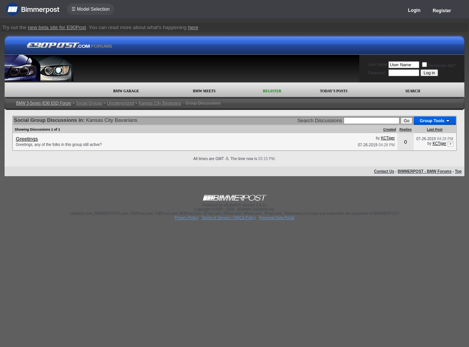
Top (458, 171)
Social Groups (89, 103)
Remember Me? (439, 66)
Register (442, 10)
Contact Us (384, 171)
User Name (378, 64)
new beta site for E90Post (57, 27)
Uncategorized (120, 103)
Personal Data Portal (276, 218)
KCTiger (388, 138)
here (193, 27)
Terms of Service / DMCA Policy (229, 218)
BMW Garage (126, 91)
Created (389, 129)
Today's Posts (333, 91)
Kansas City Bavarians (160, 103)
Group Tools (432, 120)
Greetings (27, 139)
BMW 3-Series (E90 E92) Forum (43, 103)
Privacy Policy (186, 218)
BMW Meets (204, 91)
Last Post (435, 129)
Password (376, 73)
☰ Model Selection (90, 9)
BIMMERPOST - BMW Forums (424, 171)
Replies (405, 129)
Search (412, 91)
